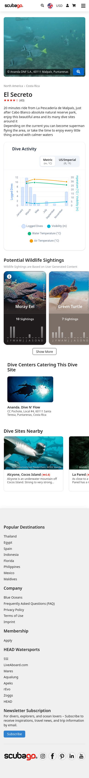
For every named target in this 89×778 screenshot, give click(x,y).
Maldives (10, 579)
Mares (8, 671)
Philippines (12, 567)
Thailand (10, 536)
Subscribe (14, 734)
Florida (9, 561)
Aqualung (11, 677)
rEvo (7, 689)
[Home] (14, 5)
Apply (8, 640)
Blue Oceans (13, 597)
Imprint (9, 622)
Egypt (8, 542)
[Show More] (78, 71)
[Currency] (59, 5)
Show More (44, 351)
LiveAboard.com (16, 665)
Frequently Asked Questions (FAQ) (29, 603)
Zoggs (8, 695)
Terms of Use (13, 615)
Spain (8, 548)
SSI (6, 658)
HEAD (8, 701)
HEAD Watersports (22, 649)
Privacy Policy (14, 610)
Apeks (8, 683)
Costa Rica (33, 86)
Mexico (9, 573)
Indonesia (11, 554)
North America (13, 86)
